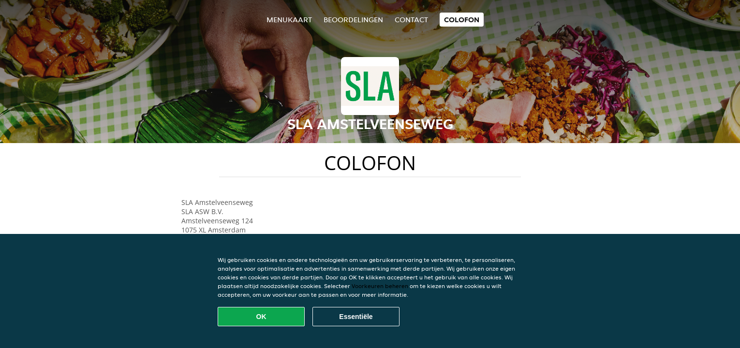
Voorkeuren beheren (380, 286)
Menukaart (289, 19)
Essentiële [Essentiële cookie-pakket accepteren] (355, 316)
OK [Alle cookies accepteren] (261, 316)
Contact (411, 19)
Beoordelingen (353, 19)
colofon (461, 19)
